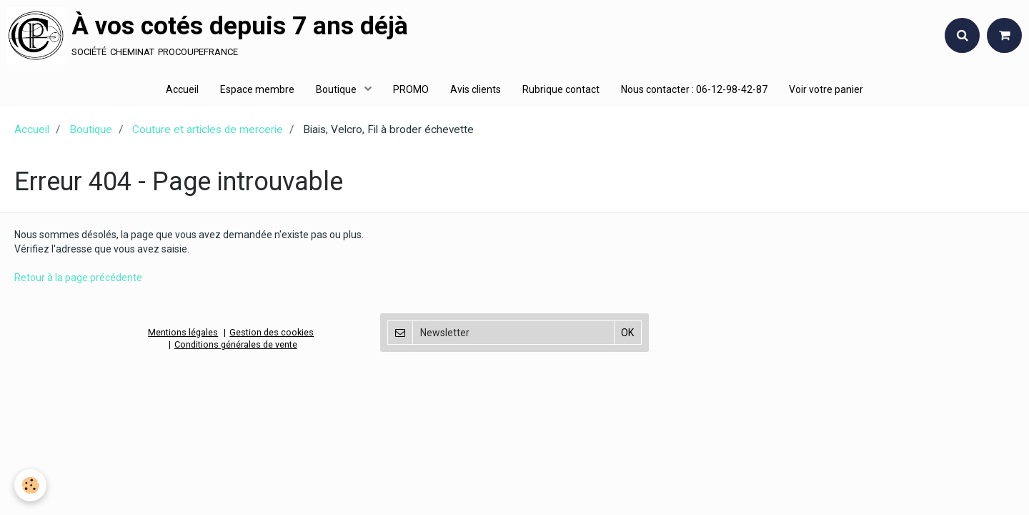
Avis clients (475, 89)
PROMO (411, 89)
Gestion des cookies (271, 332)
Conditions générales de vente (235, 344)
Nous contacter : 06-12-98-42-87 (694, 89)
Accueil (182, 89)
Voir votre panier (826, 89)
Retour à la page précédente (78, 277)
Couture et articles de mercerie (207, 129)
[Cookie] (30, 485)
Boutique (337, 89)
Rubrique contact (561, 89)
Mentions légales (183, 332)
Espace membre (257, 89)
